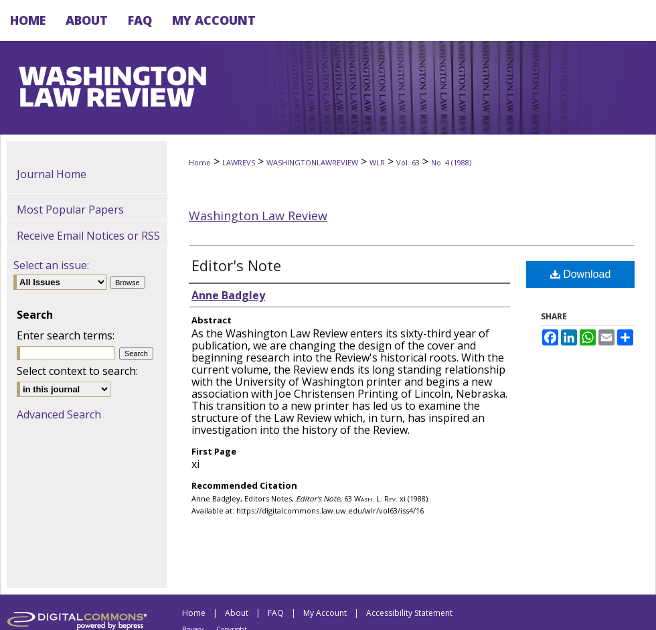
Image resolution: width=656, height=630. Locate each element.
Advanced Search (59, 414)
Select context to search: (77, 371)
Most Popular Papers (70, 209)
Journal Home (51, 174)
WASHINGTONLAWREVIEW (312, 162)
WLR (377, 162)
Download (580, 274)
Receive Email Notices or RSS (88, 235)
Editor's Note (236, 265)
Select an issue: (51, 265)
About (236, 613)
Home (200, 162)
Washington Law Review (258, 216)
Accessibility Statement (409, 613)
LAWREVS (238, 162)
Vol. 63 (408, 162)
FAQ (276, 613)
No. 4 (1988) (451, 162)
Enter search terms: (65, 335)
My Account (325, 613)
